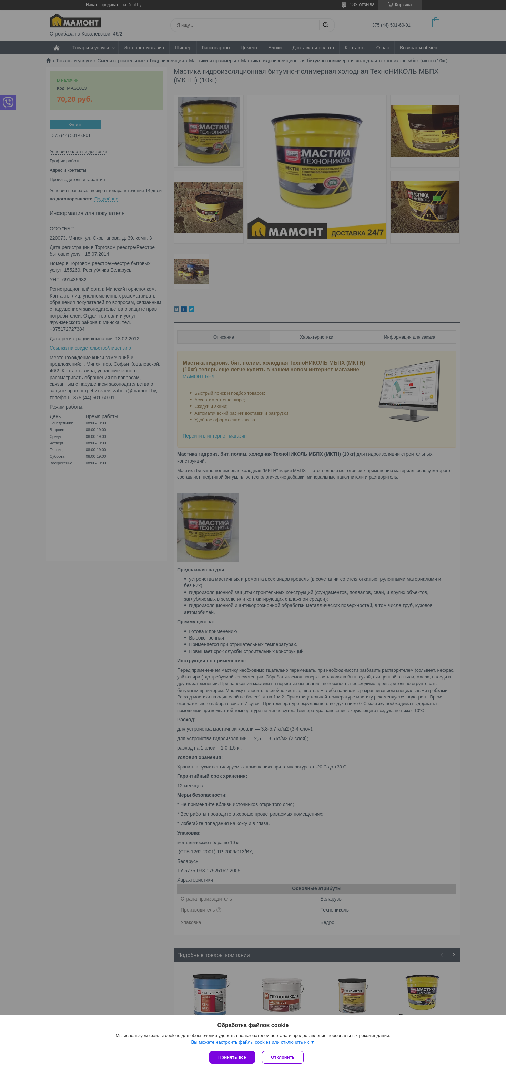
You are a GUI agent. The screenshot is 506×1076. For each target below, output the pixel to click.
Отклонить (283, 1057)
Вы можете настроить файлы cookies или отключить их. (250, 1042)
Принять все (232, 1057)
